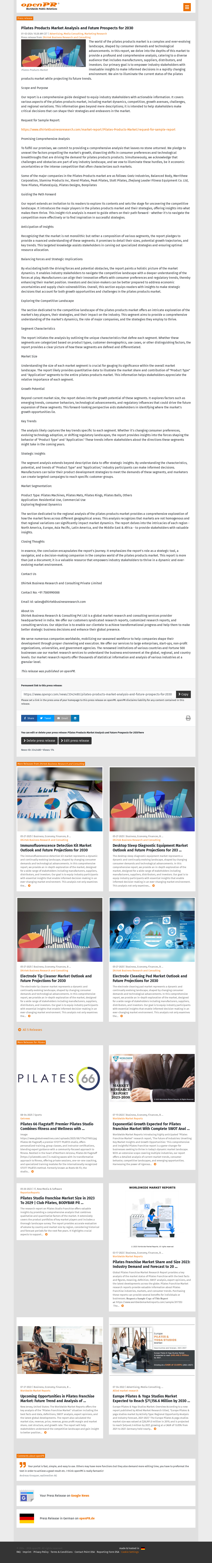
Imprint (27, 1551)
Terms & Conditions (62, 1551)
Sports (38, 1114)
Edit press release (75, 740)
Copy (183, 694)
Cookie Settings (130, 1551)
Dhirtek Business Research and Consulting (67, 37)
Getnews (25, 1118)
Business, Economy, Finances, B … (52, 836)
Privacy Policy (40, 1551)
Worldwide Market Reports (128, 1118)
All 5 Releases (29, 1030)
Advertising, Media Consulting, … (145, 1387)
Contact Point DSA (85, 1551)
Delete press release (39, 740)
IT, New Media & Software (48, 1188)
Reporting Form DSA (108, 1551)
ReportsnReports (30, 1192)
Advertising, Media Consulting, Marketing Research (78, 33)
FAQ (19, 1551)
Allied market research (125, 1390)
